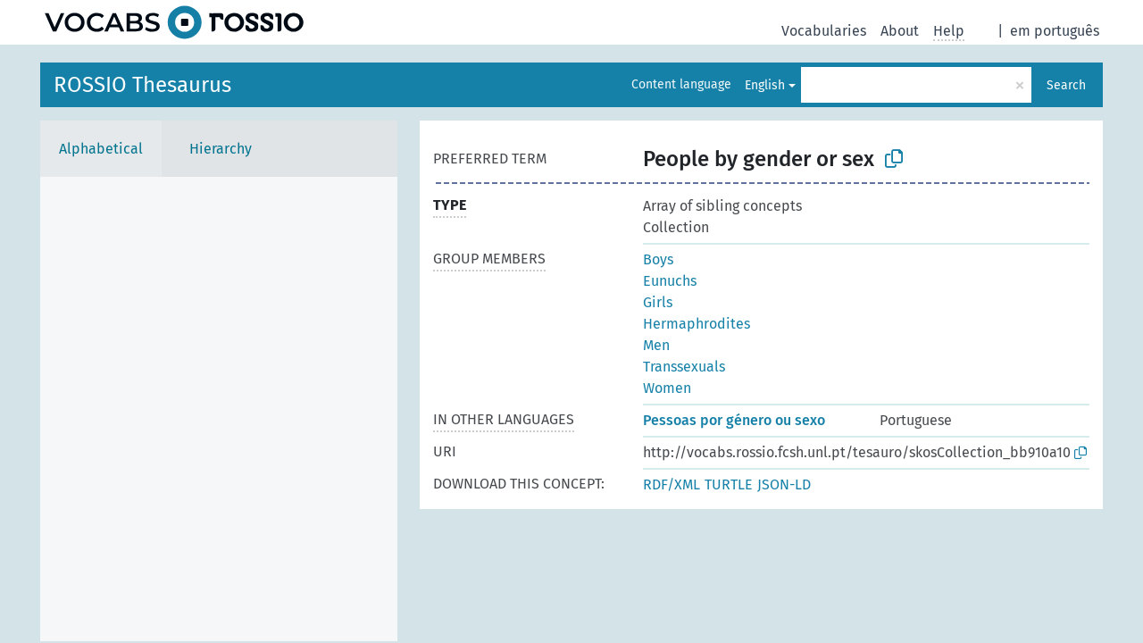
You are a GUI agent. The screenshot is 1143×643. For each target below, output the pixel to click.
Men (656, 345)
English (765, 85)
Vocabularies (823, 30)
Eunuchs (670, 280)
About (899, 30)
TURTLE (729, 484)
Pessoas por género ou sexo (734, 420)
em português (1054, 30)
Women (667, 388)
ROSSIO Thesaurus (142, 84)
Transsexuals (684, 366)
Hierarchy (220, 148)
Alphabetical (101, 148)
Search (1066, 85)
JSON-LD (784, 484)
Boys (658, 259)
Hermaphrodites (696, 323)
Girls (657, 302)
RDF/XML (671, 484)
